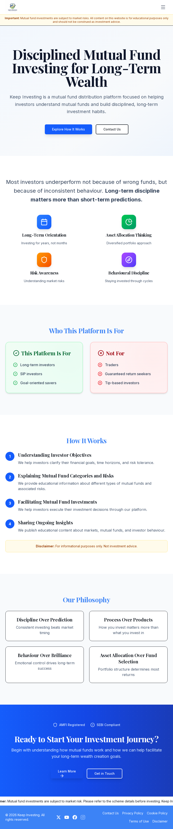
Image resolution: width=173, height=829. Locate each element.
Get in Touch (104, 773)
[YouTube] (66, 817)
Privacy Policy (132, 813)
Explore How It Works (68, 129)
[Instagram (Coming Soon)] (83, 817)
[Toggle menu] (163, 7)
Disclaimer (160, 821)
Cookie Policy (157, 813)
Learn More (67, 773)
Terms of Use (139, 821)
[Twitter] (58, 817)
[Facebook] (75, 817)
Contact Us (112, 129)
